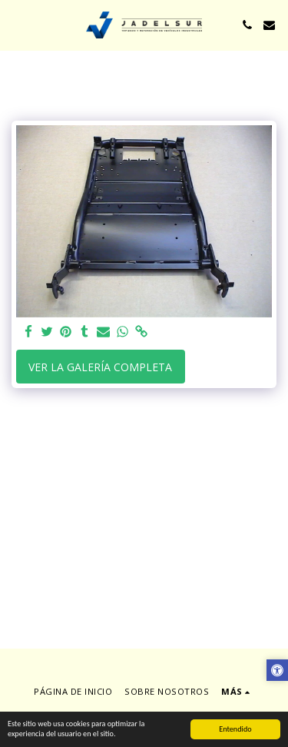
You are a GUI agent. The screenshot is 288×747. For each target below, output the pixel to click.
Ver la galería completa (100, 367)
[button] (17, 24)
